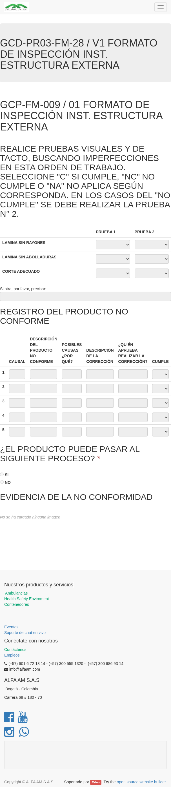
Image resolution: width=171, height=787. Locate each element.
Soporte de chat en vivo (25, 632)
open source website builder (141, 782)
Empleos (11, 655)
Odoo (95, 782)
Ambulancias (16, 593)
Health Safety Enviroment (26, 599)
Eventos (11, 627)
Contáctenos (15, 649)
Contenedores (16, 604)
